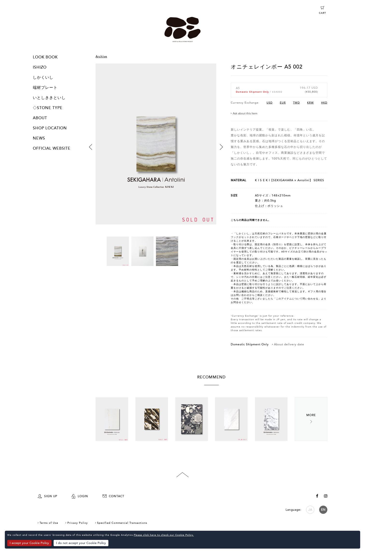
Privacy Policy (77, 522)
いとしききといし (49, 97)
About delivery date (289, 344)
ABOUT (40, 118)
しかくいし (43, 77)
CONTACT (113, 496)
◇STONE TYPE (48, 107)
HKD (324, 102)
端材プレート (45, 87)
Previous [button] (90, 147)
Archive (101, 56)
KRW (310, 102)
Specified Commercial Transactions (122, 522)
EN (323, 509)
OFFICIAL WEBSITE (51, 148)
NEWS (39, 138)
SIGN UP (47, 496)
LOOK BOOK (45, 57)
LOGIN (80, 496)
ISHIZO (40, 67)
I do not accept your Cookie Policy (81, 543)
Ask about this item (245, 113)
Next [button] (221, 147)
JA (310, 509)
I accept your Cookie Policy (29, 543)
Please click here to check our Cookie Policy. (164, 535)
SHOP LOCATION (50, 128)
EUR (283, 102)
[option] (156, 150)
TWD (296, 102)
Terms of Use (49, 522)
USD (270, 102)
